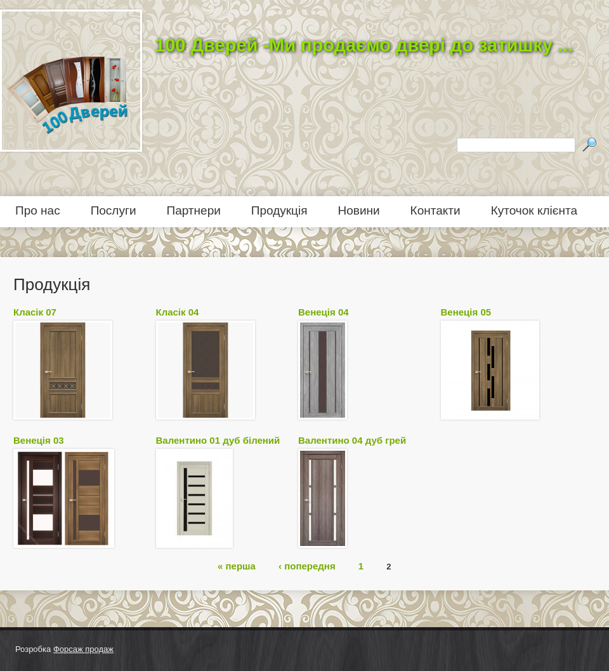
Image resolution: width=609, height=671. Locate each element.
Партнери (194, 210)
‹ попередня (307, 565)
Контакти (435, 210)
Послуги (113, 210)
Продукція (279, 210)
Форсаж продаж (83, 649)
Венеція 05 (466, 312)
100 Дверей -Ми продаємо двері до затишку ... (364, 45)
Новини (359, 210)
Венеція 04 (323, 312)
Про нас (37, 210)
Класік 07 (34, 312)
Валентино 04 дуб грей (352, 440)
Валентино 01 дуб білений (218, 440)
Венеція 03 (38, 440)
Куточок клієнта (534, 210)
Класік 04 (177, 312)
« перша (237, 565)
